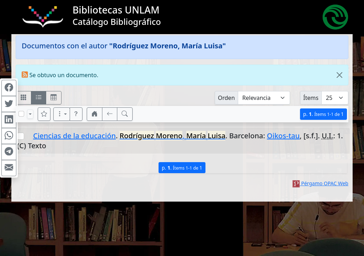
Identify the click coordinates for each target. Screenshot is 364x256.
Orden (226, 98)
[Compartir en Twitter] (8, 104)
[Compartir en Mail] (8, 168)
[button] (76, 114)
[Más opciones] (61, 114)
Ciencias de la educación (74, 135)
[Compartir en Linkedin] (8, 120)
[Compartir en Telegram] (8, 152)
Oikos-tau (283, 135)
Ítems (310, 98)
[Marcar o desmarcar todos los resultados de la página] (21, 114)
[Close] (339, 75)
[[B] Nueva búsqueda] (125, 114)
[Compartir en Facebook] (8, 88)
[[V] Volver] (110, 114)
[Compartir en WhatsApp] (8, 136)
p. (323, 114)
